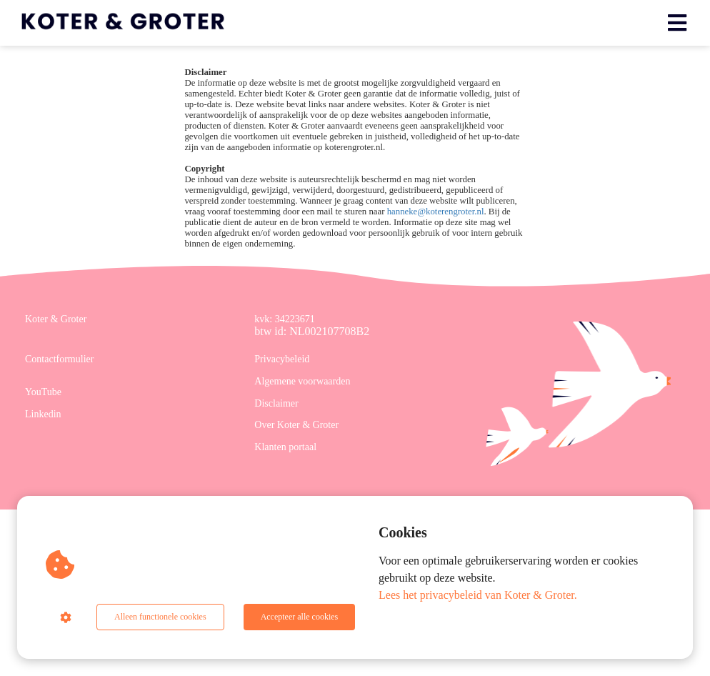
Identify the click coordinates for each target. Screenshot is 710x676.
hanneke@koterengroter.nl (435, 212)
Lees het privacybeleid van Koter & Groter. (478, 595)
